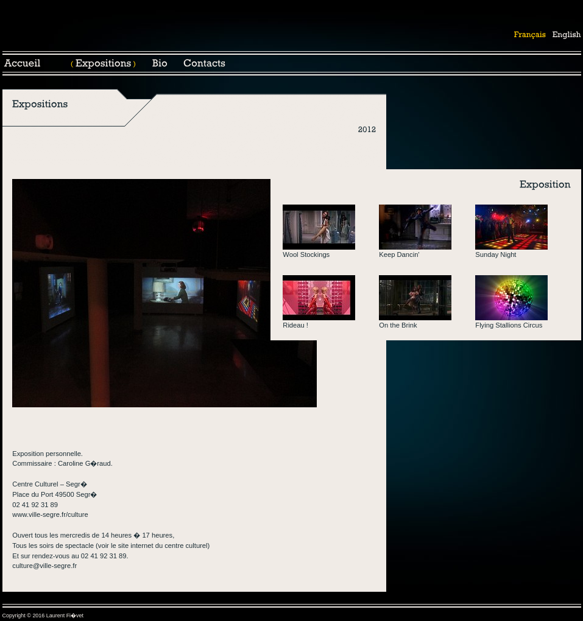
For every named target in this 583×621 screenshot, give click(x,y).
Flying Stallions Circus (508, 325)
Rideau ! (295, 325)
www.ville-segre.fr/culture (50, 514)
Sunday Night (495, 254)
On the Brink (398, 325)
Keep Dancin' (399, 254)
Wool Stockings (306, 254)
